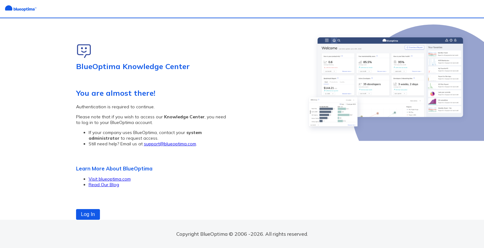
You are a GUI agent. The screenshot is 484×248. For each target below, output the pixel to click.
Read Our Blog (104, 184)
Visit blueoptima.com (110, 179)
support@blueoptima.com (170, 144)
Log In (88, 214)
